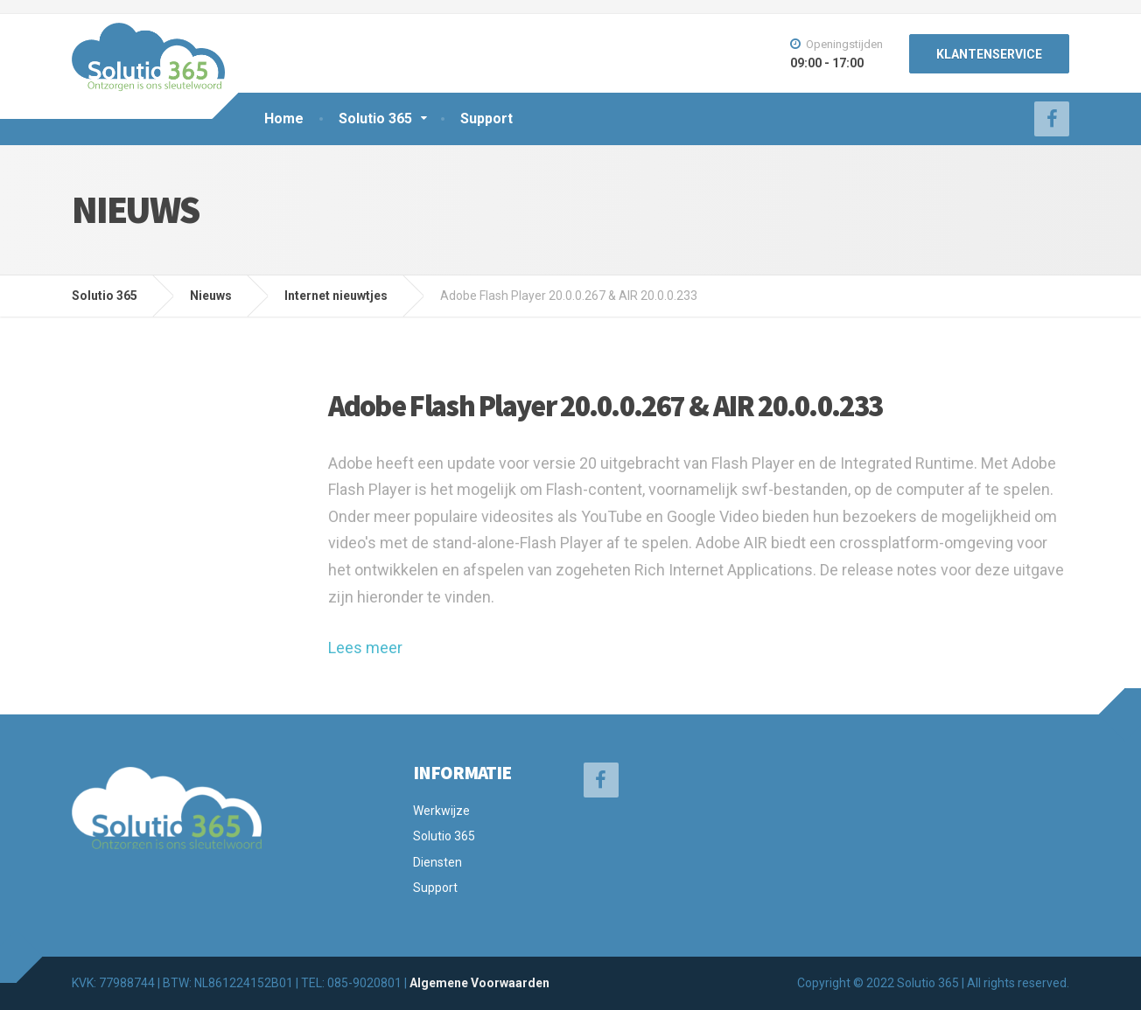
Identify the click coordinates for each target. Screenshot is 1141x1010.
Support (486, 118)
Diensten (437, 862)
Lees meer (365, 647)
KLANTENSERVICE (989, 54)
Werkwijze (441, 811)
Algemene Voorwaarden (480, 983)
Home (284, 118)
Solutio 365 (375, 118)
